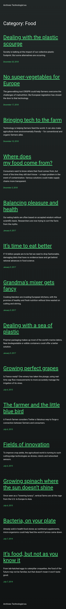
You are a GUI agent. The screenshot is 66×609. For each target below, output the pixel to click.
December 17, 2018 (11, 105)
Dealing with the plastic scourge (30, 40)
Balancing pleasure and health (30, 206)
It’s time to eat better (27, 246)
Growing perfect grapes (30, 368)
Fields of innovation (26, 444)
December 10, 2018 (11, 141)
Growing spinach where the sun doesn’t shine (30, 484)
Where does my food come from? (27, 159)
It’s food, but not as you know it (30, 557)
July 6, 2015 (8, 390)
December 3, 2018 (10, 188)
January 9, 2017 (9, 231)
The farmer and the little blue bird (31, 408)
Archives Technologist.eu (14, 5)
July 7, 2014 (8, 539)
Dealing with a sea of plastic (27, 328)
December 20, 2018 (11, 62)
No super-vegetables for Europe (31, 80)
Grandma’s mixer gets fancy (28, 285)
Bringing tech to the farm (32, 120)
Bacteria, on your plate (29, 521)
